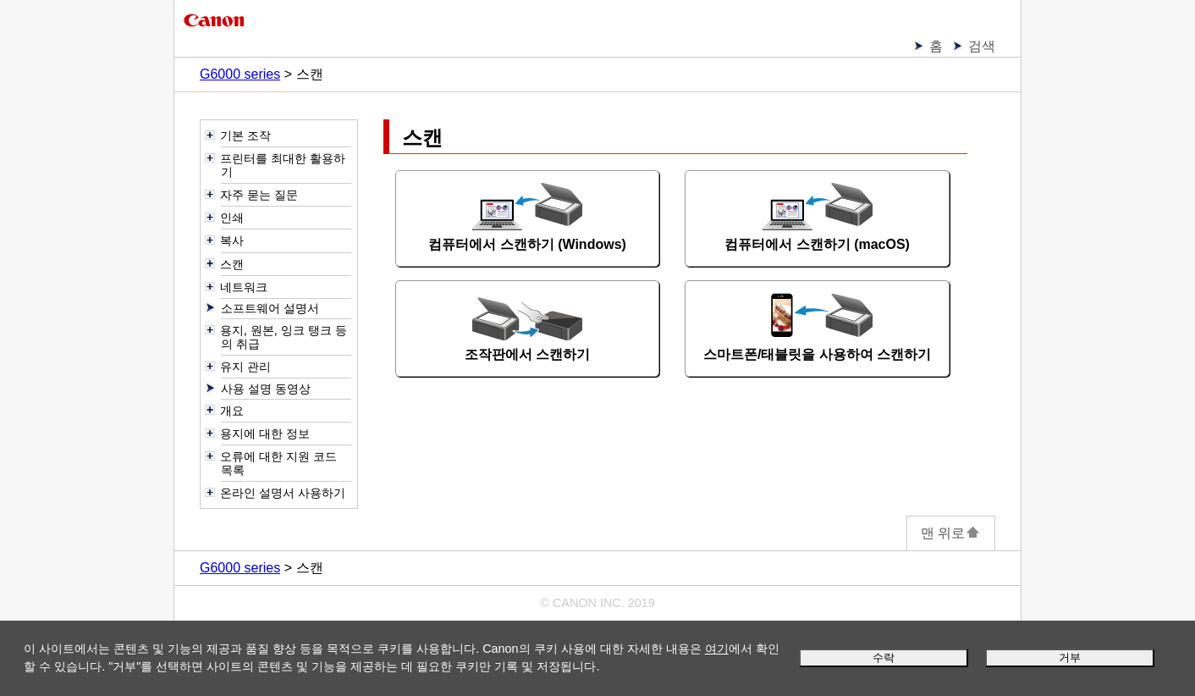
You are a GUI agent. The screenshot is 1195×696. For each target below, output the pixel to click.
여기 (717, 648)
